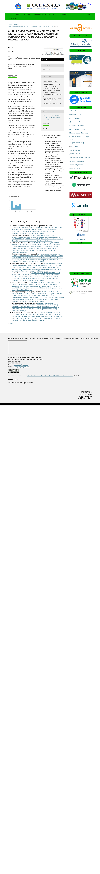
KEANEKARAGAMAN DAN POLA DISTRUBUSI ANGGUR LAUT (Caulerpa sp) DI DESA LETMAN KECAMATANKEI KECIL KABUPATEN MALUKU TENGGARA (37, 228)
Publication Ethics (76, 126)
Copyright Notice (75, 150)
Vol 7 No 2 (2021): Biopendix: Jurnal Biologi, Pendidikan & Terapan (30, 26)
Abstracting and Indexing (78, 133)
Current (18, 14)
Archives (27, 14)
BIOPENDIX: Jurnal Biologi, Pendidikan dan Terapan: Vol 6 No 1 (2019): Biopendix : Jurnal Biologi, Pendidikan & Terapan (35, 308)
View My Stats (80, 239)
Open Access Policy (76, 143)
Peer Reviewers (75, 118)
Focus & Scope (74, 111)
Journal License (74, 154)
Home (10, 14)
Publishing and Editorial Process (80, 157)
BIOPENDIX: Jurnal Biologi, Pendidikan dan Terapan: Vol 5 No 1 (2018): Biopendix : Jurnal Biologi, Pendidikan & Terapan (35, 279)
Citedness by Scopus (76, 165)
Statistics (75, 146)
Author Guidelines (76, 122)
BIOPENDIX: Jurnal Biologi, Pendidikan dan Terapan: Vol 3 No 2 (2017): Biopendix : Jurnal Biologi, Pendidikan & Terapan (35, 250)
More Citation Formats (51, 103)
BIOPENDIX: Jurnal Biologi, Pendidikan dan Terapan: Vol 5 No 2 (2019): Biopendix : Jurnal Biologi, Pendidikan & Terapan (37, 288)
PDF (45, 59)
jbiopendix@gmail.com (21, 365)
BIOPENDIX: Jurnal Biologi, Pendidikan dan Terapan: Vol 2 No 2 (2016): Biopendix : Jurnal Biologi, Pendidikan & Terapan (35, 232)
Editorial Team (75, 114)
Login (90, 4)
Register (83, 4)
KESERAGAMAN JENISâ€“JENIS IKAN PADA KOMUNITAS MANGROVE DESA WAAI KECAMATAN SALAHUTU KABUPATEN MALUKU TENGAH (36, 237)
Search (87, 14)
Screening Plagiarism (76, 161)
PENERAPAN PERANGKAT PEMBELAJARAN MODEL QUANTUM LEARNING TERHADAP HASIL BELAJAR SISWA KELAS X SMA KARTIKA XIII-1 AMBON (36, 305)
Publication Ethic (65, 14)
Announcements (40, 14)
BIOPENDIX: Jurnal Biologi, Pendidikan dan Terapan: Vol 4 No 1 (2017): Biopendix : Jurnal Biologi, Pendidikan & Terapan (36, 270)
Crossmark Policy (75, 168)
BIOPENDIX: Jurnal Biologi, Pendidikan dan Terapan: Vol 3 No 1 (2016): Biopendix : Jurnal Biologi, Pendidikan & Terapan (37, 240)
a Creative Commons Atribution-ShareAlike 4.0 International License (50, 376)
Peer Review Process (77, 129)
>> (12, 323)
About (51, 14)
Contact (12, 18)
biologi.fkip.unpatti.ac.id (22, 367)
